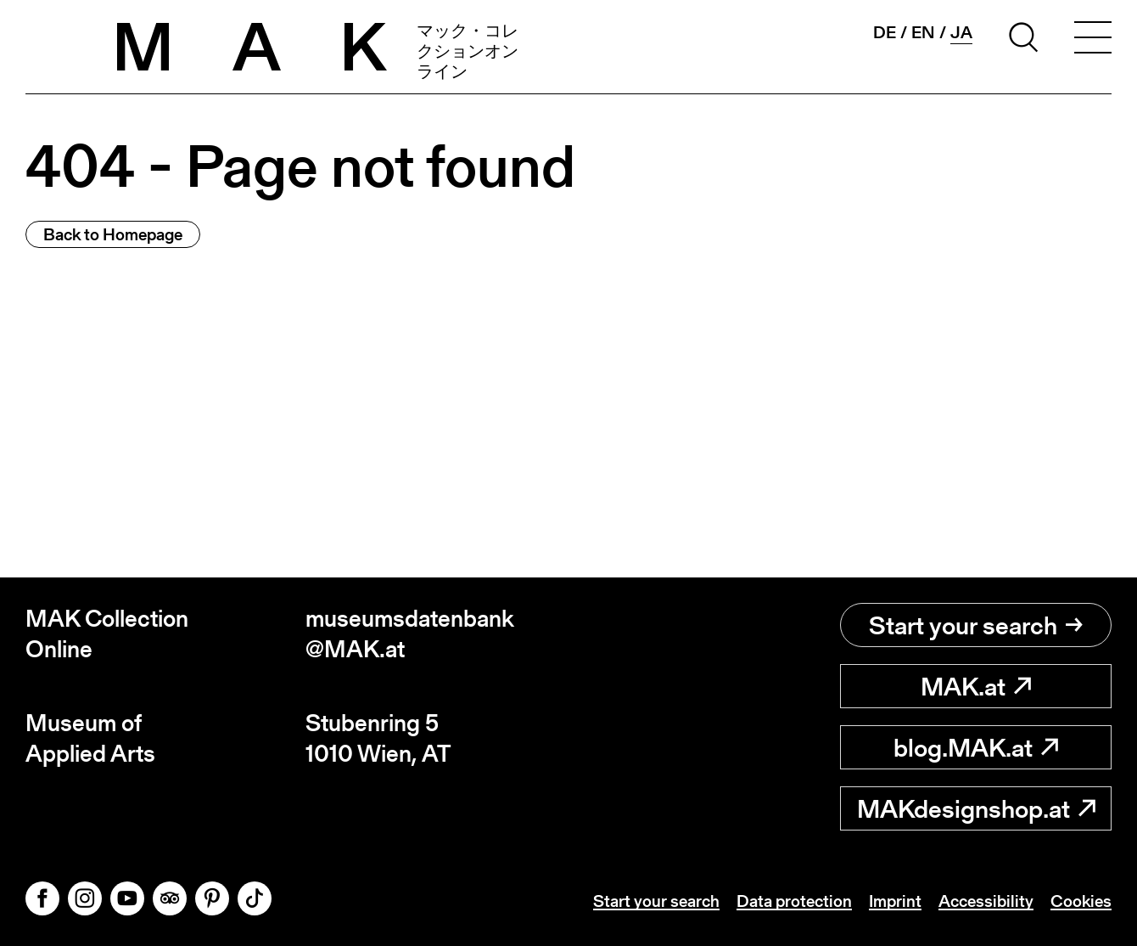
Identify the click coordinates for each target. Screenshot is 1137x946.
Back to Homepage (112, 234)
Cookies (1081, 901)
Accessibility (985, 901)
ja (961, 32)
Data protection (794, 901)
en (923, 32)
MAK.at (976, 686)
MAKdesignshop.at (976, 808)
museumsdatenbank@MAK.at (409, 634)
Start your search (976, 625)
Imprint (895, 901)
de (884, 32)
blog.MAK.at (975, 747)
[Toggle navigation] (1093, 40)
